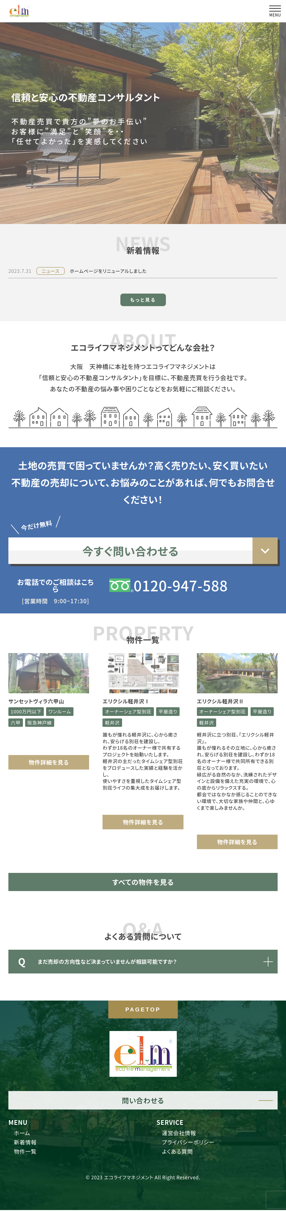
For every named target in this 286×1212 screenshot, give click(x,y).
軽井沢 (138, 706)
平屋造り (114, 706)
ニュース (51, 252)
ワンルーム (61, 695)
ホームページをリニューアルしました (109, 252)
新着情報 (26, 1144)
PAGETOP (143, 1011)
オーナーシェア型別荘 (128, 695)
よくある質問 (178, 1153)
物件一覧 (26, 1153)
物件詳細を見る (48, 746)
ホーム (22, 1134)
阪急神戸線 (40, 706)
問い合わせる (142, 1101)
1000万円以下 (26, 695)
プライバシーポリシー (189, 1144)
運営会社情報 (180, 1134)
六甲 (16, 706)
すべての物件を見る (143, 866)
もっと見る (143, 281)
